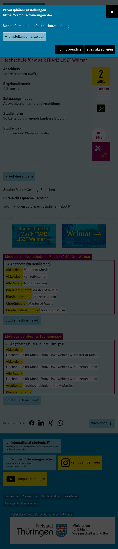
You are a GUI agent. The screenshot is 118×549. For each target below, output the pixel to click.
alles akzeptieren (100, 49)
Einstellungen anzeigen (26, 37)
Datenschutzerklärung (52, 26)
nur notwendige (69, 49)
